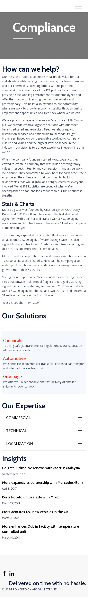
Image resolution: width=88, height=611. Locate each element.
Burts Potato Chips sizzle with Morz (30, 497)
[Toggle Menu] (78, 6)
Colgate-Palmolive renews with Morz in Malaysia (41, 468)
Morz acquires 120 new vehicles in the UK (35, 512)
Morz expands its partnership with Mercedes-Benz (42, 482)
